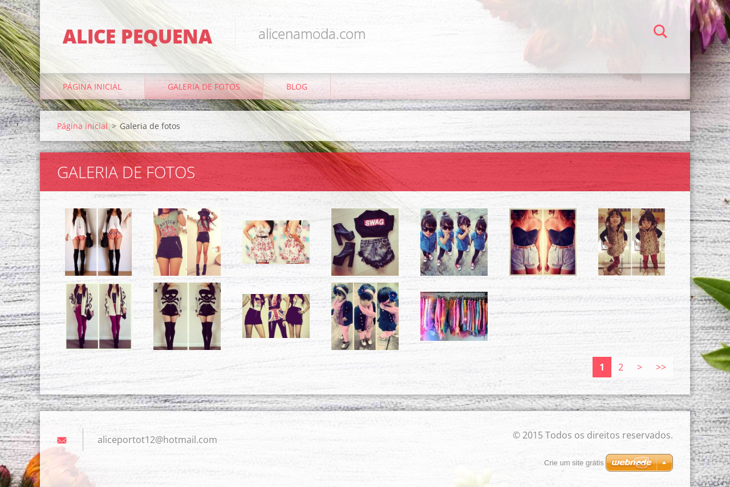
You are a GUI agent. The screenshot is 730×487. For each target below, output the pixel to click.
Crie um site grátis (574, 462)
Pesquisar (660, 33)
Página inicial (92, 86)
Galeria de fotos (204, 86)
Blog (296, 86)
